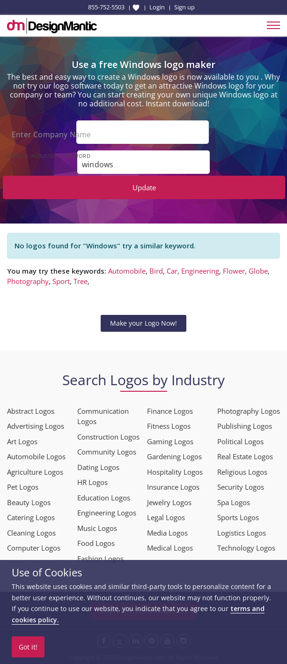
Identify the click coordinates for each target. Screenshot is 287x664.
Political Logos (240, 441)
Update (144, 187)
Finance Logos (170, 411)
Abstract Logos (30, 411)
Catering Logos (31, 517)
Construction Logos (108, 436)
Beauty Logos (29, 502)
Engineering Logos (106, 512)
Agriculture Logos (35, 472)
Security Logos (240, 487)
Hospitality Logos (175, 472)
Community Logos (106, 451)
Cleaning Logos (31, 532)
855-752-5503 (106, 7)
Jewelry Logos (169, 502)
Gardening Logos (174, 456)
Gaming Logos (170, 441)
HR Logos (92, 482)
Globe (258, 271)
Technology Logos (246, 547)
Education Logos (103, 497)
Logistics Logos (241, 532)
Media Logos (167, 532)
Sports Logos (238, 517)
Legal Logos (166, 517)
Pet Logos (22, 487)
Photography (28, 281)
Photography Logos (248, 411)
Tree (81, 281)
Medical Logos (170, 547)
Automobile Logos (36, 456)
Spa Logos (233, 502)
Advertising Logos (35, 426)
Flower (234, 271)
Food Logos (96, 543)
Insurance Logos (173, 487)
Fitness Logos (169, 426)
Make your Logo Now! (143, 323)
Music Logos (97, 528)
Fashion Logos (100, 558)
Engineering (200, 271)
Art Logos (22, 441)
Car (172, 271)
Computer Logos (33, 547)
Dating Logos (98, 467)
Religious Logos (242, 472)
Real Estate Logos (245, 456)
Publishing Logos (244, 426)
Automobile (127, 271)
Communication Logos (103, 416)
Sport (61, 281)
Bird (156, 271)
